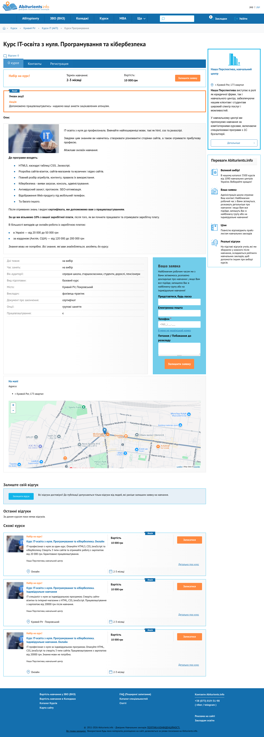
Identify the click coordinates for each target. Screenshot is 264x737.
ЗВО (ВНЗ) (57, 18)
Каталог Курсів (48, 703)
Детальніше (233, 143)
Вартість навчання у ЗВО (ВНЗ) (58, 694)
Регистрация (59, 64)
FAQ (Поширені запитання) (135, 694)
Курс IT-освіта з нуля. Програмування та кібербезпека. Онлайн (65, 541)
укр (251, 7)
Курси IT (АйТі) (50, 28)
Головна (5, 28)
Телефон (164, 319)
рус (258, 7)
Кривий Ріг (30, 28)
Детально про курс (188, 564)
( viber (198, 704)
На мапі (13, 381)
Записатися (189, 539)
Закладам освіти (204, 720)
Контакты (34, 64)
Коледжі (82, 18)
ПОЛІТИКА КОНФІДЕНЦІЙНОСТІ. (163, 727)
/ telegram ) (209, 704)
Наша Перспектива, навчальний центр (231, 71)
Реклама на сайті (205, 716)
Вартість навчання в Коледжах (58, 698)
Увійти (243, 19)
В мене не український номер (174, 330)
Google (197, 467)
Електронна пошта (170, 308)
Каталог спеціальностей (134, 698)
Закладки (221, 19)
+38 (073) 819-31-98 (207, 700)
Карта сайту (47, 707)
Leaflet (179, 467)
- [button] (13, 410)
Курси (104, 18)
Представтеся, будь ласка (175, 296)
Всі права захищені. (76, 730)
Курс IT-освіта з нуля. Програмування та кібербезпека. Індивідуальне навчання (60, 589)
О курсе (13, 63)
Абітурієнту (30, 18)
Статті (123, 703)
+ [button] (13, 405)
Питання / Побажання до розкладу (174, 338)
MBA (123, 18)
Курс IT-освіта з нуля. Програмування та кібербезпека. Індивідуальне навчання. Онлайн (60, 640)
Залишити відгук (21, 496)
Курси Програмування (76, 28)
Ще (139, 18)
